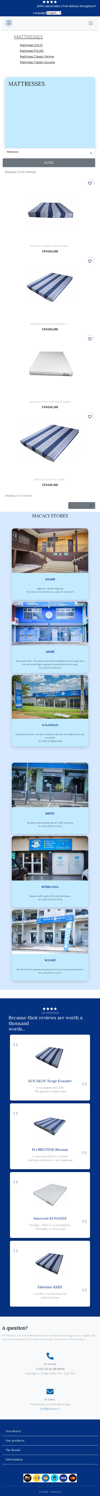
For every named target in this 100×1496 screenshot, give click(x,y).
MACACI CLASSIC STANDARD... (50, 246)
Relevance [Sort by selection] (50, 153)
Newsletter (13, 1431)
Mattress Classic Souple (37, 62)
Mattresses (28, 36)
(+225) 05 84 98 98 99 (50, 1369)
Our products (15, 1440)
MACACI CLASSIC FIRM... (50, 479)
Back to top (82, 505)
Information (14, 1459)
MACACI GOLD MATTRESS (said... (50, 401)
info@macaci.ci (50, 1408)
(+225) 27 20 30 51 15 (80, 13)
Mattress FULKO (32, 51)
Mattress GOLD (31, 45)
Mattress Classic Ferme (37, 56)
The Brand (13, 1450)
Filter (49, 162)
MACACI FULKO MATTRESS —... (50, 324)
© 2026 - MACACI (50, 1491)
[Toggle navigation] (91, 23)
